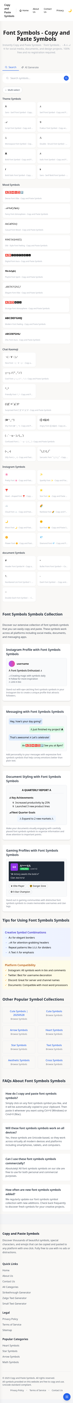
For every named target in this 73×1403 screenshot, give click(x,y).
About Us (36, 10)
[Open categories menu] (67, 1397)
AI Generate (30, 67)
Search (10, 67)
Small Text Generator (14, 1303)
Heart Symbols (10, 1345)
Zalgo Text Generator (14, 1298)
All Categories (10, 1287)
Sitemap (7, 1330)
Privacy (60, 10)
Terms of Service (11, 1324)
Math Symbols (10, 1362)
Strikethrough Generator (16, 1292)
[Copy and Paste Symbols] (24, 10)
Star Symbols (9, 1351)
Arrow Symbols (11, 1356)
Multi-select (12, 90)
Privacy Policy (10, 1319)
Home (6, 1270)
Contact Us (48, 10)
